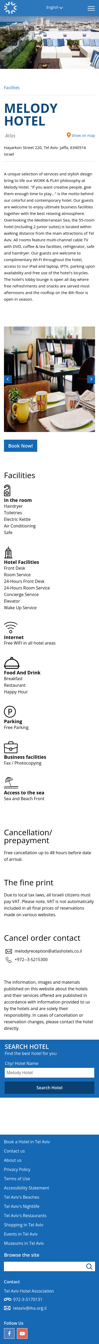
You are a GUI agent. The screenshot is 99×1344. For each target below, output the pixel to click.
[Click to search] (90, 1266)
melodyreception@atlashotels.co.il (48, 951)
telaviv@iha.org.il (29, 1308)
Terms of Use (17, 1179)
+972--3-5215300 (31, 959)
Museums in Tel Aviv (24, 1243)
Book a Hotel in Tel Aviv (27, 1142)
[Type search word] (49, 1266)
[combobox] (49, 1073)
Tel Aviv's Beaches (21, 1197)
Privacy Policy (17, 1169)
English (52, 7)
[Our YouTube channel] (22, 1333)
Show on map (80, 135)
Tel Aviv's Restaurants (25, 1215)
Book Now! (20, 446)
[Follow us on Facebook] (9, 1333)
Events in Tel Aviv (20, 1234)
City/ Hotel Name (21, 1063)
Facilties (12, 87)
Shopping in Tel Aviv (23, 1225)
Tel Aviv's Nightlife (21, 1206)
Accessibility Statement (26, 1188)
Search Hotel (49, 1088)
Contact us (14, 1151)
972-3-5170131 (28, 1299)
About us (13, 1160)
